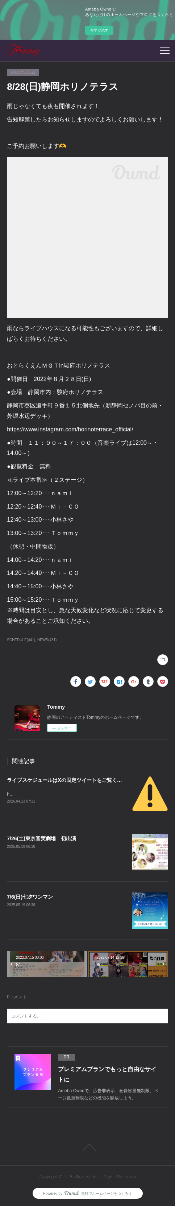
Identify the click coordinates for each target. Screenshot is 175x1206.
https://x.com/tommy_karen (33, 794)
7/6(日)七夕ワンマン (30, 897)
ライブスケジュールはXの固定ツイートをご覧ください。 (72, 780)
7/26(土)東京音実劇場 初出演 (41, 838)
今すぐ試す (99, 30)
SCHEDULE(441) (21, 640)
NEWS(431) (47, 640)
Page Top (87, 1148)
